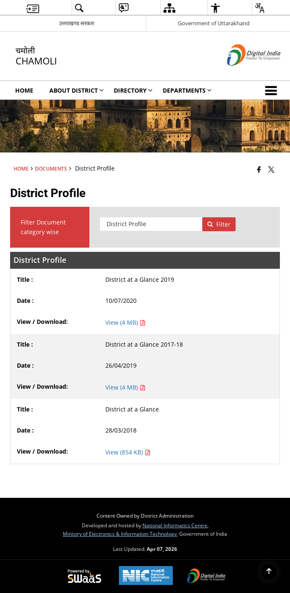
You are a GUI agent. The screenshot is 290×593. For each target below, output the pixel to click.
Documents (51, 168)
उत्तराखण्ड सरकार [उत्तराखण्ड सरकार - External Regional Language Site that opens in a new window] (76, 23)
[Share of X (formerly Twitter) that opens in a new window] (271, 169)
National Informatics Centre (174, 525)
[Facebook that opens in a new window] (259, 169)
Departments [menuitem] (187, 90)
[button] (273, 90)
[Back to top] (268, 572)
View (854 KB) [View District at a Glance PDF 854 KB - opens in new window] (127, 452)
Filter (219, 224)
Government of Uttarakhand (214, 23)
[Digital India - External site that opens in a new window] (243, 73)
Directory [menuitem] (133, 90)
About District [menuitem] (76, 90)
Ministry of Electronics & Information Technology (120, 533)
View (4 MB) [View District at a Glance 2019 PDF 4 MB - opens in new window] (125, 322)
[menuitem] (32, 8)
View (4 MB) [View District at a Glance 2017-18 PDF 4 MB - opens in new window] (125, 387)
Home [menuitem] (24, 90)
